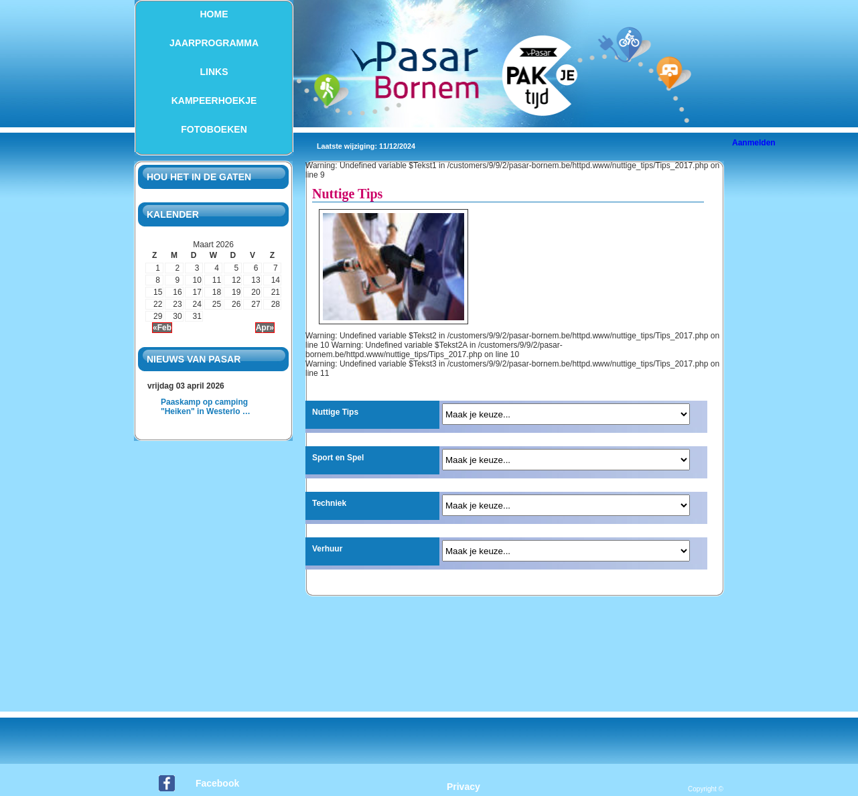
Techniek (329, 503)
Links (214, 71)
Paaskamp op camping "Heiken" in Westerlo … (206, 406)
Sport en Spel (338, 457)
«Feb (162, 327)
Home (214, 14)
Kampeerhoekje (214, 100)
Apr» (265, 327)
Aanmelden (754, 142)
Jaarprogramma (214, 43)
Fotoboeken (214, 129)
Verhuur (327, 548)
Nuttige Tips (335, 412)
